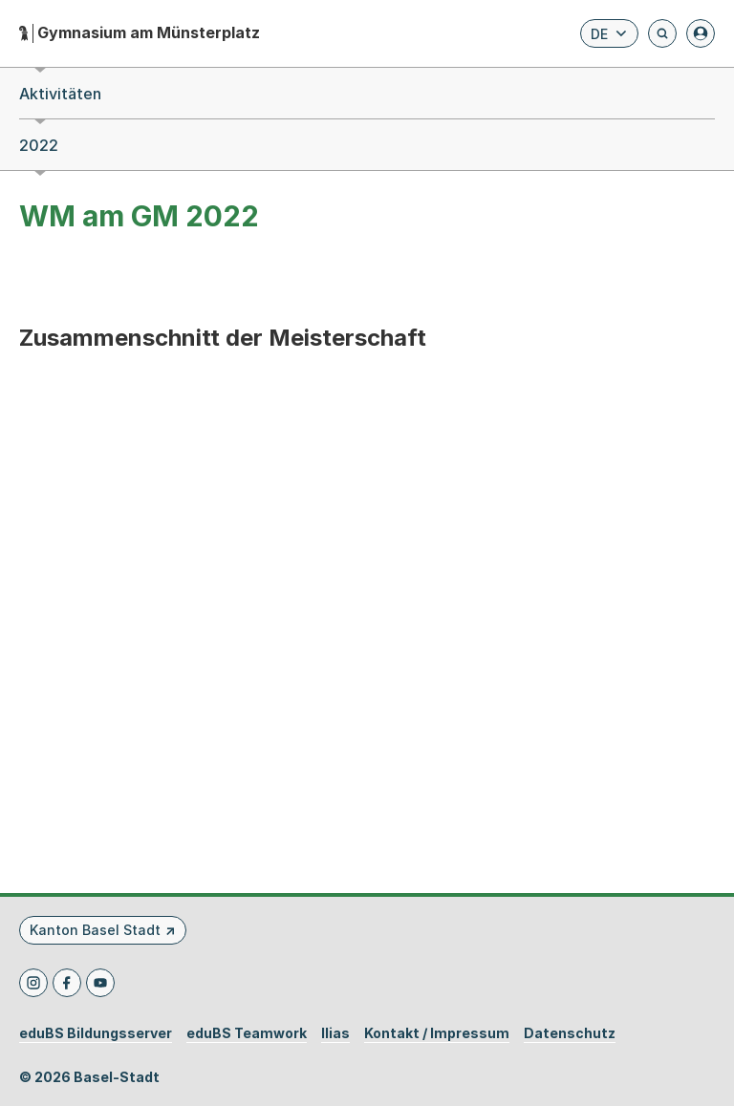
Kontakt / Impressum (436, 1033)
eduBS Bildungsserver (95, 1033)
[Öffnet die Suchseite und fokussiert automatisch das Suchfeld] (662, 33)
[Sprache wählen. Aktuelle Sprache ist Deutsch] (609, 33)
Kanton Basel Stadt (95, 930)
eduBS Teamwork (246, 1033)
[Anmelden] (700, 33)
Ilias (335, 1033)
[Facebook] (67, 982)
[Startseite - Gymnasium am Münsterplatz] (139, 33)
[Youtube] (100, 982)
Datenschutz (569, 1033)
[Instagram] (33, 982)
